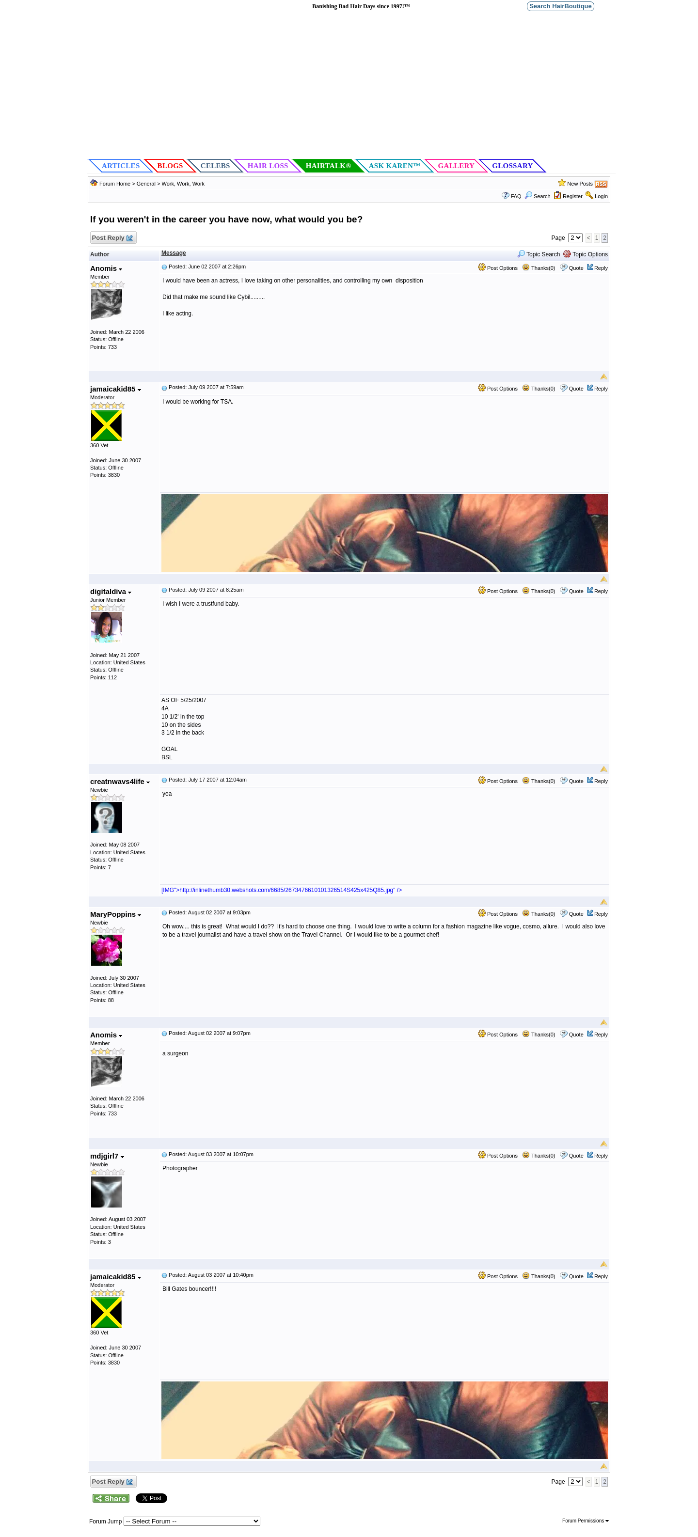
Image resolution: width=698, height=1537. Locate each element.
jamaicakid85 (115, 389)
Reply (601, 268)
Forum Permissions (585, 1520)
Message (173, 253)
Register (573, 196)
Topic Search (538, 254)
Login (601, 196)
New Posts (580, 184)
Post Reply (112, 238)
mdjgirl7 (107, 1156)
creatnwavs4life (120, 781)
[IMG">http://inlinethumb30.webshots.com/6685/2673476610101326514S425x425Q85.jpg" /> (281, 890)
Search (537, 196)
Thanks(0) (538, 268)
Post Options (498, 268)
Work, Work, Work (183, 184)
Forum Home (114, 184)
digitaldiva (110, 591)
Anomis (106, 268)
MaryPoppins (115, 914)
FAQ (516, 196)
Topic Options (585, 254)
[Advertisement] (351, 85)
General (147, 184)
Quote (576, 268)
